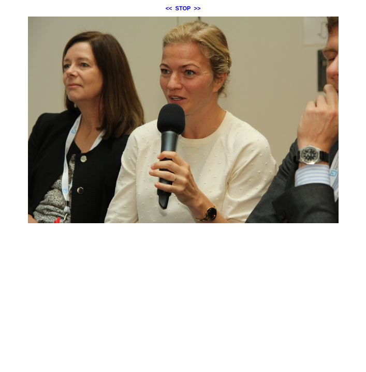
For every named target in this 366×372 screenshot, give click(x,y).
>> (197, 8)
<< (169, 8)
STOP (183, 8)
